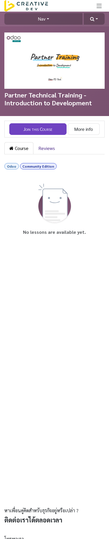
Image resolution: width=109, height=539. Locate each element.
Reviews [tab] (46, 148)
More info (83, 129)
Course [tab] (18, 148)
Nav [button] (42, 19)
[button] (94, 19)
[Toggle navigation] (99, 6)
